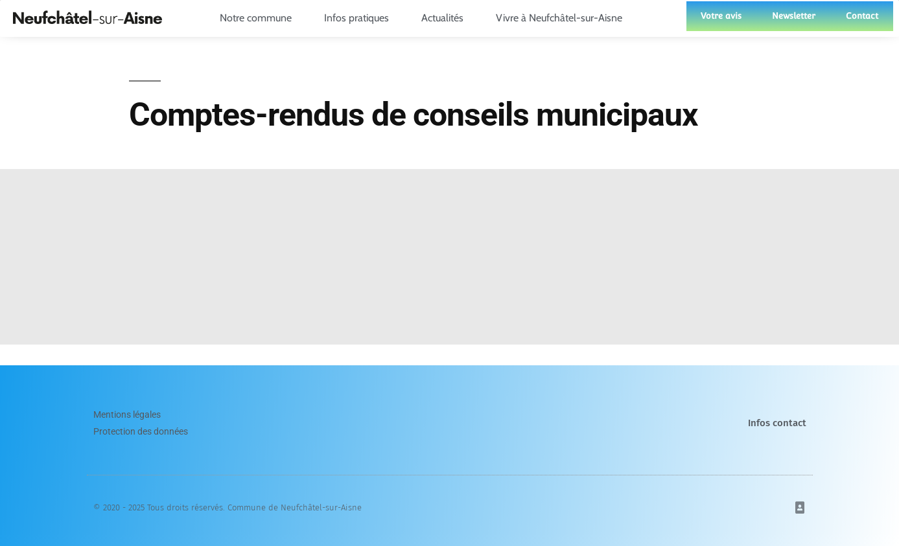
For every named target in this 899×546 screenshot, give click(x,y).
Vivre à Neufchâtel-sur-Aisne (562, 18)
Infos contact (777, 423)
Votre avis (721, 16)
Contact (862, 16)
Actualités (445, 18)
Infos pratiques (359, 18)
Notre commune (259, 18)
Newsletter (793, 16)
